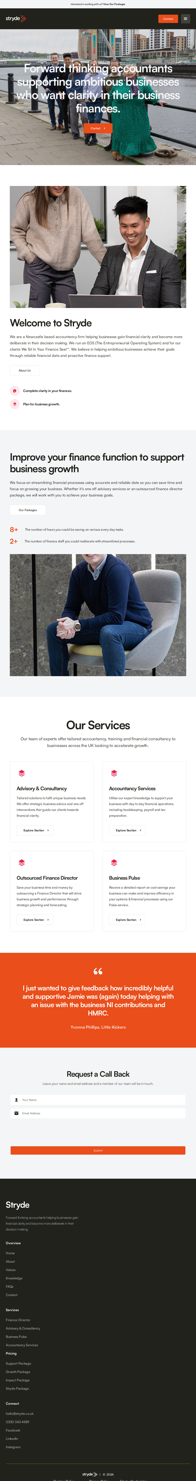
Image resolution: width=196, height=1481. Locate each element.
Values (10, 1270)
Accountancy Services (22, 1345)
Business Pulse (16, 1337)
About (10, 1261)
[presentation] (42, 1133)
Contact (168, 18)
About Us (25, 370)
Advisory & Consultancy (23, 1328)
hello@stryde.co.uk (19, 1413)
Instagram (13, 1447)
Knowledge (14, 1278)
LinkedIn (12, 1438)
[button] (185, 18)
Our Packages (28, 510)
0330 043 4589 (17, 1422)
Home (10, 1253)
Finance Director (18, 1320)
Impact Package (18, 1380)
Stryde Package (17, 1388)
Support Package (18, 1363)
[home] (16, 18)
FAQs (9, 1286)
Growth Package (18, 1372)
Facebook (13, 1430)
